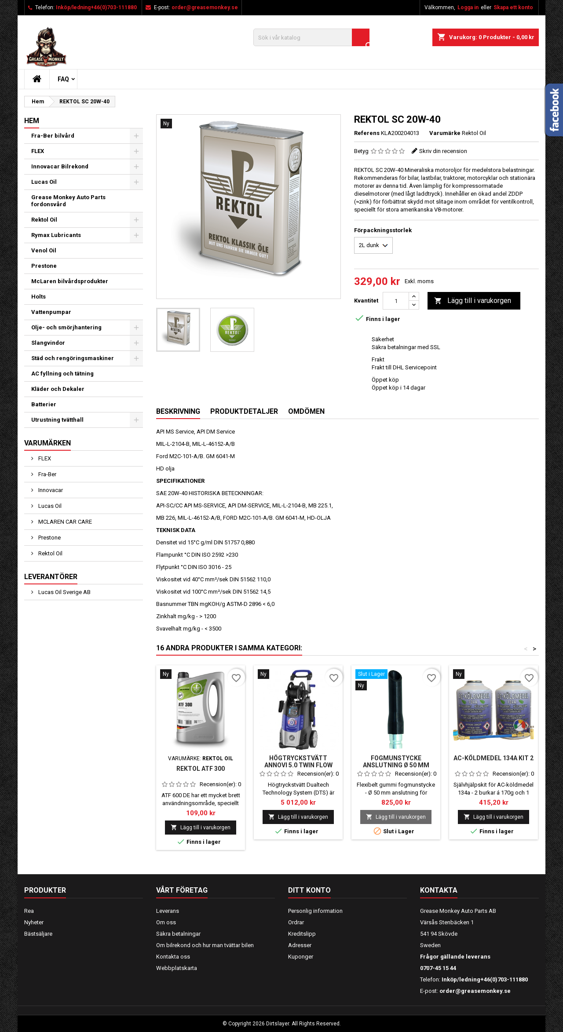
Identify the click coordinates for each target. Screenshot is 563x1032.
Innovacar (50, 490)
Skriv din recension (443, 151)
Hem (31, 121)
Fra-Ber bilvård (52, 135)
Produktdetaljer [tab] (244, 411)
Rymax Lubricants (56, 235)
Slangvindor (48, 342)
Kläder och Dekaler (57, 389)
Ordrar (296, 922)
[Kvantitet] (396, 301)
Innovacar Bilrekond (59, 166)
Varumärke (445, 133)
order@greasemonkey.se (205, 7)
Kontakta (438, 890)
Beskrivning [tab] (178, 411)
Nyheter (34, 922)
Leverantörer (50, 577)
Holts (38, 296)
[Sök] (311, 37)
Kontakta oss (173, 956)
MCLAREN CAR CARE (64, 521)
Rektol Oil (44, 219)
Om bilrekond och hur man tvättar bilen (205, 945)
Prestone (44, 266)
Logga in (468, 7)
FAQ (63, 79)
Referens (367, 133)
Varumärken (47, 443)
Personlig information (315, 911)
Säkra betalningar (178, 933)
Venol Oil (43, 250)
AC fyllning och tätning (62, 373)
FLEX (37, 151)
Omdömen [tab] (306, 411)
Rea (29, 911)
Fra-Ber (46, 474)
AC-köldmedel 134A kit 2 (493, 758)
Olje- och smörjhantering (66, 327)
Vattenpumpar (51, 312)
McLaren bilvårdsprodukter (69, 281)
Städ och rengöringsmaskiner (72, 358)
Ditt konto (309, 890)
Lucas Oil (44, 182)
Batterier (43, 404)
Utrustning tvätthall (57, 419)
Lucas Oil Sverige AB (64, 592)
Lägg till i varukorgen (472, 301)
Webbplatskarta (176, 968)
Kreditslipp (302, 933)
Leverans (167, 911)
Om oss (166, 922)
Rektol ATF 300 (200, 768)
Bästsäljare (38, 933)
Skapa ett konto (513, 7)
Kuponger (300, 956)
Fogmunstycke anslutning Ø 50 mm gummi (396, 765)
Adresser (299, 945)
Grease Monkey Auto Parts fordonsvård (68, 201)
